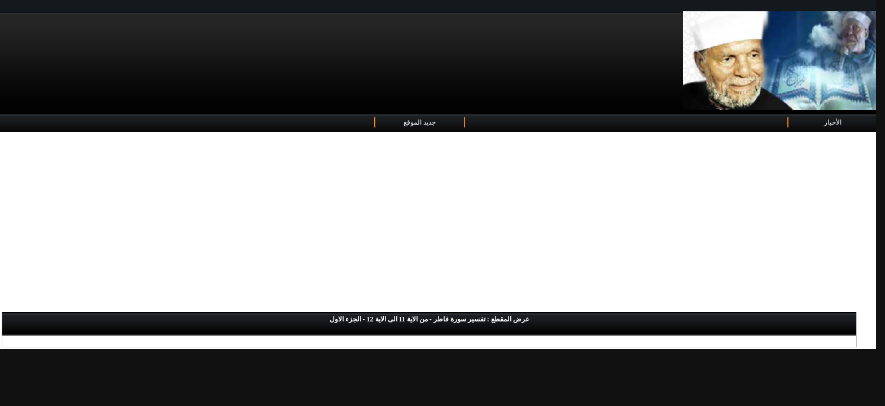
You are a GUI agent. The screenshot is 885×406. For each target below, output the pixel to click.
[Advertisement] (438, 223)
